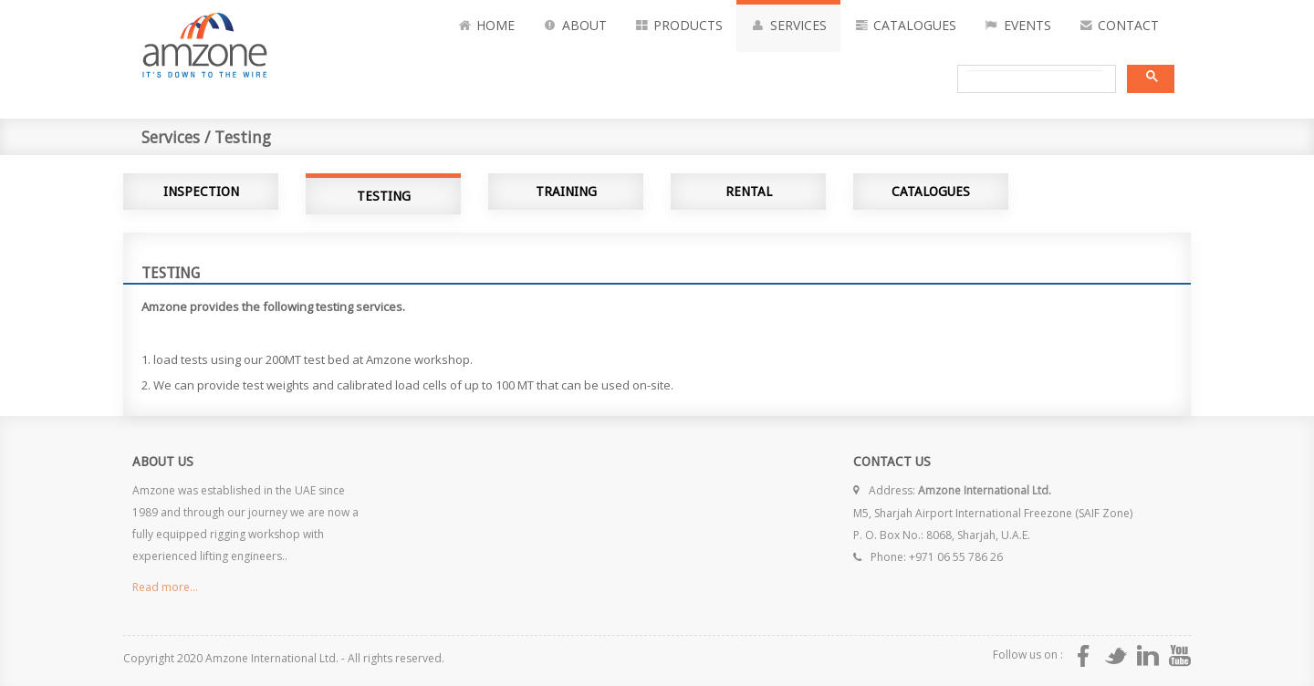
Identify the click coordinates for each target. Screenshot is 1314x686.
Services (788, 26)
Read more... (165, 587)
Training (566, 191)
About (574, 26)
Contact (1119, 26)
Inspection (201, 191)
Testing (384, 196)
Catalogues (905, 26)
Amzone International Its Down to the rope (251, 42)
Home (486, 26)
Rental (748, 191)
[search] (1034, 79)
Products (679, 26)
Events (1017, 26)
